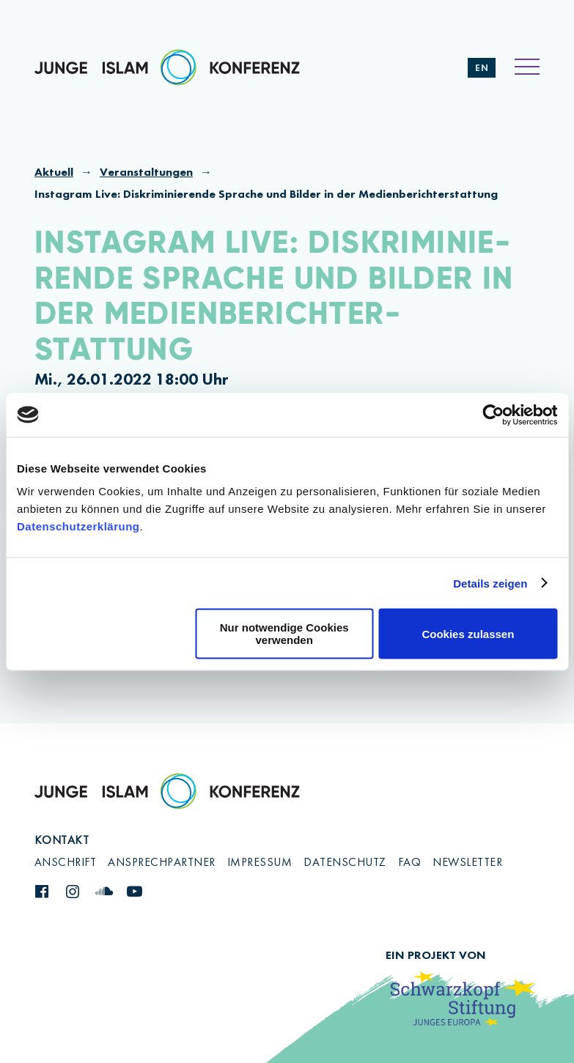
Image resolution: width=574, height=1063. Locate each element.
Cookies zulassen (468, 633)
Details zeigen (490, 583)
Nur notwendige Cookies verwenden (284, 633)
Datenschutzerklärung (78, 526)
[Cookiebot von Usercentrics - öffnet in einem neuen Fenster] (493, 415)
